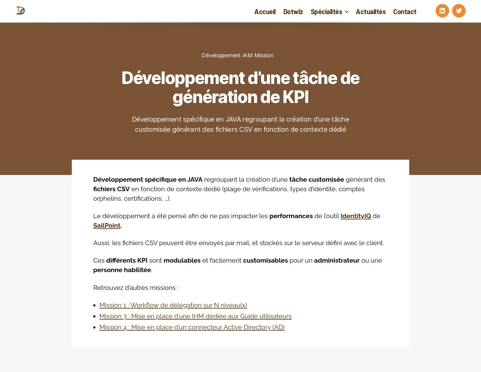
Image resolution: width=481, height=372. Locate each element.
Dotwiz (293, 11)
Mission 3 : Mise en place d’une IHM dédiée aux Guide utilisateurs (195, 316)
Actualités (371, 11)
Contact (405, 11)
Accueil (265, 11)
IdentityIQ (356, 216)
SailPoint (107, 225)
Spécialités (326, 11)
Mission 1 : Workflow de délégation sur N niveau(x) (173, 305)
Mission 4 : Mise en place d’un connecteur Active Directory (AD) (192, 327)
